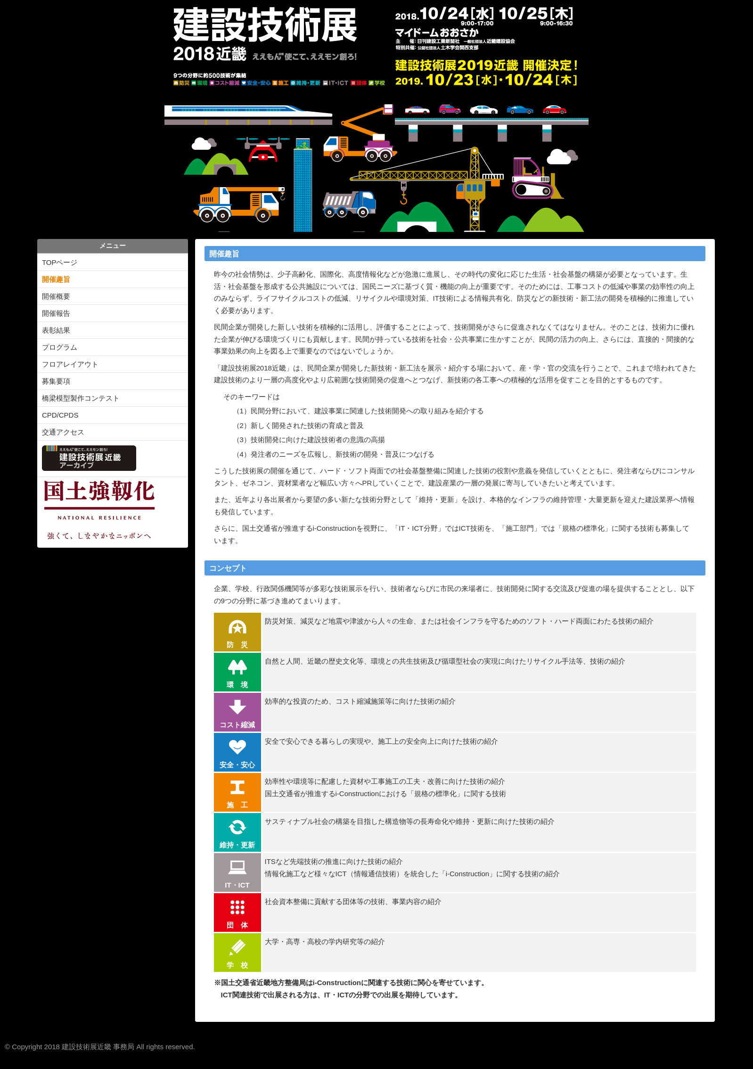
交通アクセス (63, 432)
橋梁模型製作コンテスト (81, 398)
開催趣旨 (56, 279)
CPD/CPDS (60, 415)
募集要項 (56, 381)
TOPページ (60, 262)
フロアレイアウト (70, 364)
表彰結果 (56, 330)
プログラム (59, 347)
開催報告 (56, 313)
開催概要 (56, 296)
